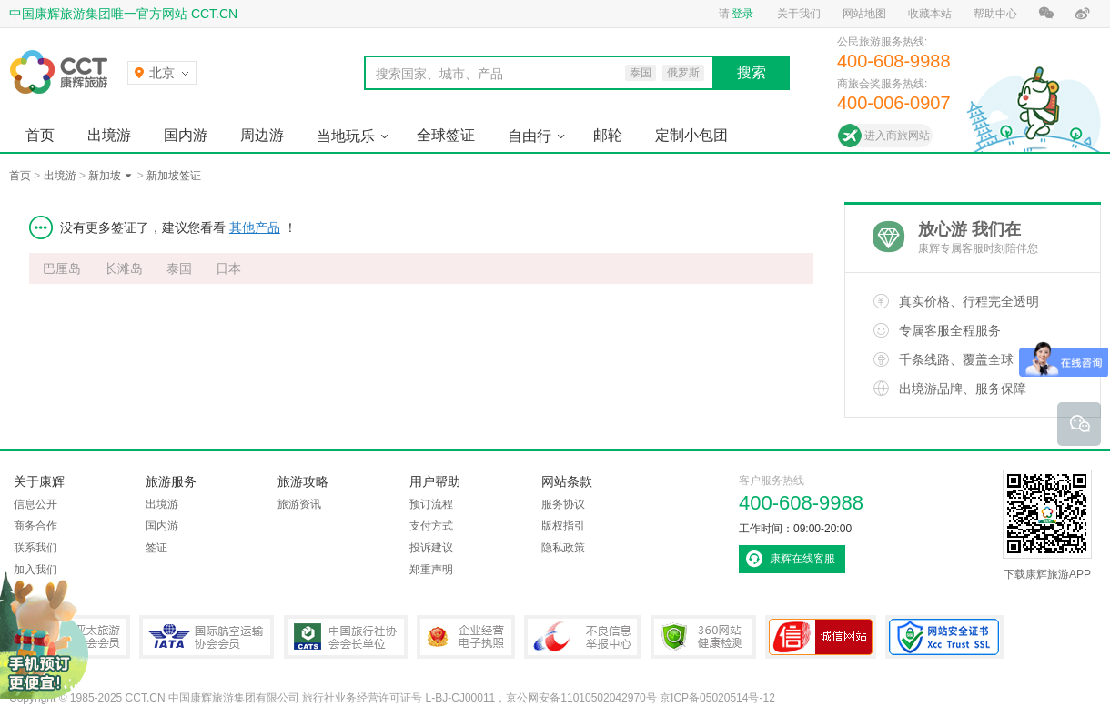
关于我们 (799, 13)
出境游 (109, 135)
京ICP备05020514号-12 (717, 698)
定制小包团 (691, 135)
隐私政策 (563, 547)
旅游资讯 (299, 504)
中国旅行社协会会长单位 (346, 637)
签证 (156, 547)
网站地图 (864, 13)
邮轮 (607, 135)
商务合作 (35, 526)
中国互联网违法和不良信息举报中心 (582, 637)
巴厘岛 (62, 268)
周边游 (262, 135)
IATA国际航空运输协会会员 (206, 637)
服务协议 (563, 504)
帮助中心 (995, 13)
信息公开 (35, 504)
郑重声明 (431, 569)
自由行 (529, 136)
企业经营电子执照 (466, 637)
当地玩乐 (346, 136)
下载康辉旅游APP (1047, 525)
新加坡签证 (173, 175)
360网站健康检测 (703, 637)
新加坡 (104, 175)
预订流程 (431, 504)
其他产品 (254, 227)
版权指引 (563, 526)
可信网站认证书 (820, 637)
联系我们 (35, 547)
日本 (228, 268)
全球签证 (446, 135)
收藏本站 (930, 13)
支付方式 (431, 526)
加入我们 (35, 569)
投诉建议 (431, 547)
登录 (742, 13)
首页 (40, 135)
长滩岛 (124, 268)
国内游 (185, 135)
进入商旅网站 (897, 135)
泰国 (179, 268)
